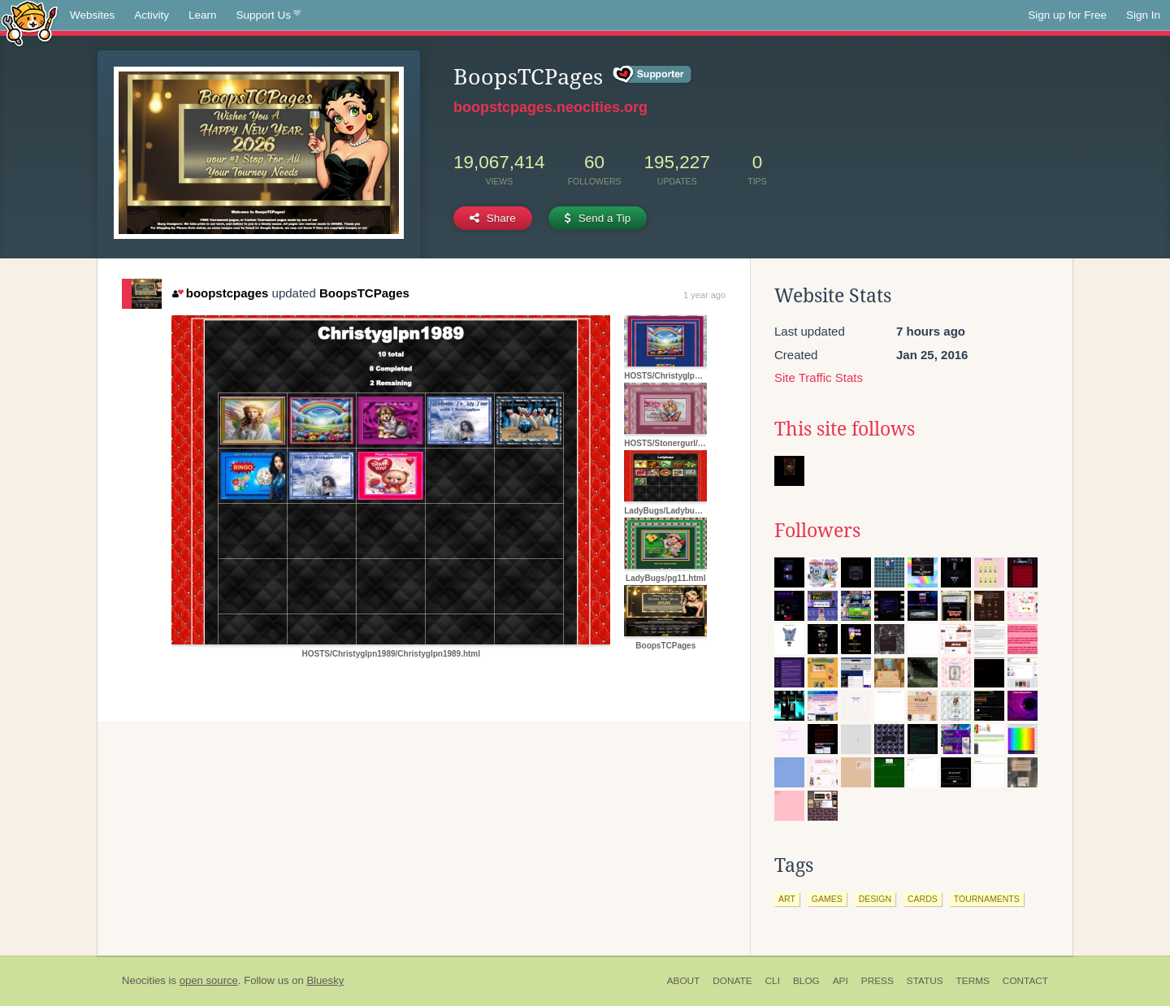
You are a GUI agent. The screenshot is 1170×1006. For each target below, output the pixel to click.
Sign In (1143, 15)
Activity (151, 15)
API (840, 980)
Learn (202, 15)
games (827, 899)
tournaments (987, 899)
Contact (1025, 980)
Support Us (268, 15)
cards (923, 899)
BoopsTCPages (364, 293)
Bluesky (325, 980)
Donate (732, 980)
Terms (973, 980)
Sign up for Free (1067, 15)
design (875, 899)
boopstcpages (220, 293)
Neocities (144, 980)
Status (925, 980)
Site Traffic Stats (818, 377)
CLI (772, 980)
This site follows (844, 429)
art (786, 899)
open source (209, 980)
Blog (806, 980)
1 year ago (704, 295)
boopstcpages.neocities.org (550, 107)
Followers (817, 530)
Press (877, 980)
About (683, 980)
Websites (92, 15)
